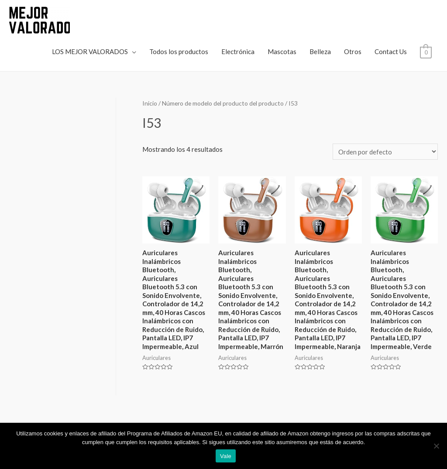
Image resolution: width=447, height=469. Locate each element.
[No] (436, 446)
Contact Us (391, 51)
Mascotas (282, 51)
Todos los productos (178, 51)
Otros (352, 51)
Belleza (320, 51)
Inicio (149, 103)
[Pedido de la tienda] (385, 152)
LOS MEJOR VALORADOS (90, 51)
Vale (225, 456)
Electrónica (237, 51)
